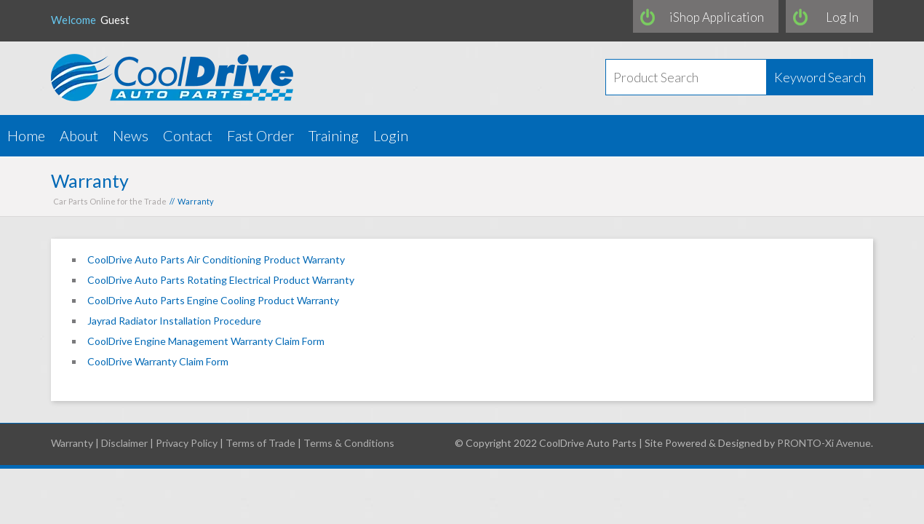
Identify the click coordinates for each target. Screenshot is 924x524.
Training (333, 135)
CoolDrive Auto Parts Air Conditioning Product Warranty (216, 259)
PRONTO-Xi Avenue (824, 443)
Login (390, 135)
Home (26, 135)
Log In (842, 17)
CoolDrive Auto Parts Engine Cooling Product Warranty (213, 300)
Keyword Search (820, 77)
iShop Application (716, 17)
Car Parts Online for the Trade (110, 201)
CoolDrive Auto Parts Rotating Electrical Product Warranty (220, 280)
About (79, 135)
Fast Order (260, 135)
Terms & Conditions (348, 443)
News (130, 135)
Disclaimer (124, 443)
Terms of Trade (260, 443)
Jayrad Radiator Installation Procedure (174, 320)
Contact (187, 135)
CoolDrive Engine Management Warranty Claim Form (205, 341)
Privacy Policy (187, 443)
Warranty (72, 443)
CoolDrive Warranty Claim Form (157, 361)
